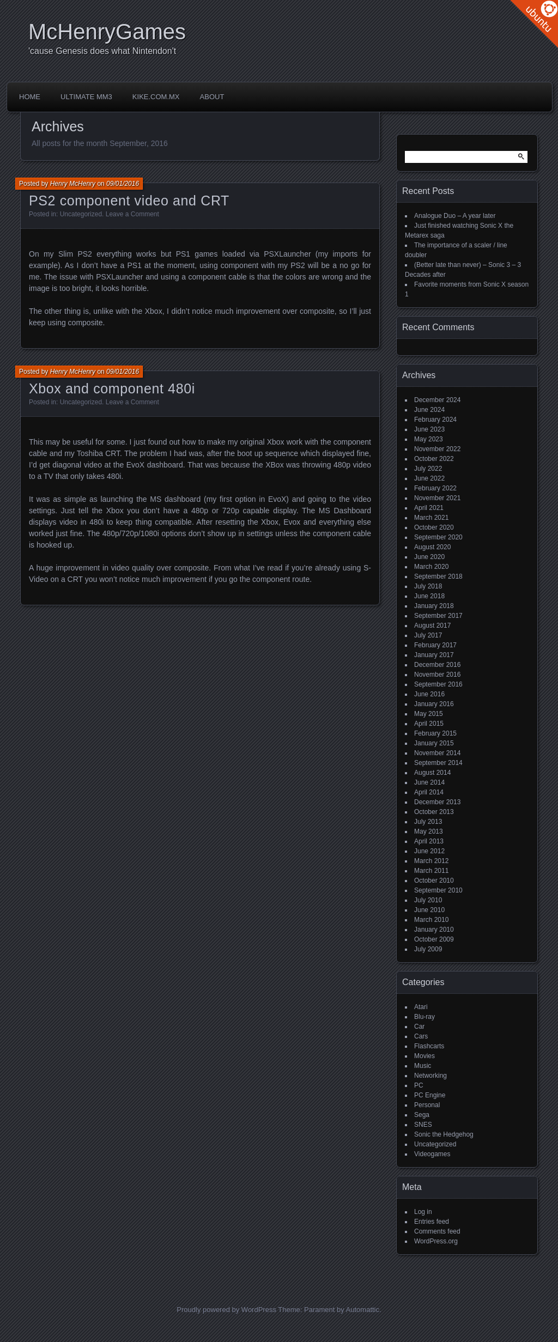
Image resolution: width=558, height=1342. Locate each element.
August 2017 (432, 625)
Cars (421, 1036)
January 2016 (434, 704)
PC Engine (429, 1095)
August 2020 (432, 547)
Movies (424, 1056)
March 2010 (431, 920)
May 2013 (428, 831)
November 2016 (437, 674)
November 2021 (437, 498)
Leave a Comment (132, 214)
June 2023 (429, 429)
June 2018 (429, 596)
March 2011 (431, 871)
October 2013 (434, 812)
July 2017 (428, 635)
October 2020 (434, 527)
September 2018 (438, 576)
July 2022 (428, 468)
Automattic (362, 1309)
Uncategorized (81, 214)
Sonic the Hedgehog (444, 1134)
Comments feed (437, 1231)
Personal (427, 1105)
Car (419, 1026)
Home (29, 97)
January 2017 (434, 655)
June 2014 (429, 782)
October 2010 (434, 880)
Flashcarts (429, 1046)
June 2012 (429, 851)
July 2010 (428, 900)
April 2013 (429, 841)
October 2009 (434, 939)
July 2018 (428, 586)
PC (418, 1085)
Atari (421, 1007)
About (212, 97)
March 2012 (431, 861)
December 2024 (437, 400)
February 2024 (435, 419)
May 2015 (428, 714)
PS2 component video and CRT (129, 200)
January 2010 (434, 929)
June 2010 (429, 910)
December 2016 (437, 665)
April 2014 (429, 792)
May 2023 (428, 439)
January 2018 (434, 606)
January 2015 (434, 743)
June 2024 (429, 410)
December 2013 (437, 802)
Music (422, 1066)
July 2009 (428, 949)
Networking (430, 1075)
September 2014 (438, 763)
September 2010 (438, 890)
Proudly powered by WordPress (226, 1309)
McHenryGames (107, 32)
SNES (423, 1124)
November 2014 (437, 753)
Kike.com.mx (156, 97)
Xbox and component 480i (112, 388)
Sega (421, 1115)
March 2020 (431, 566)
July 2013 (428, 821)
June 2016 (429, 694)
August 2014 (432, 772)
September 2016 (438, 684)
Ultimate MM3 (86, 97)
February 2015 (435, 733)
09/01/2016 (122, 183)
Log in (423, 1212)
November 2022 (437, 449)
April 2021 (429, 508)
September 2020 (438, 537)
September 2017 (438, 616)
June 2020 (429, 557)
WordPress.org (436, 1241)
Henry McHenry (72, 183)
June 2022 (429, 478)
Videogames (432, 1154)
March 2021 (431, 517)
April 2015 (429, 723)
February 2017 (435, 645)
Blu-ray (424, 1017)
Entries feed (431, 1221)
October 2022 (434, 459)
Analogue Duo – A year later (454, 216)
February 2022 (435, 488)
